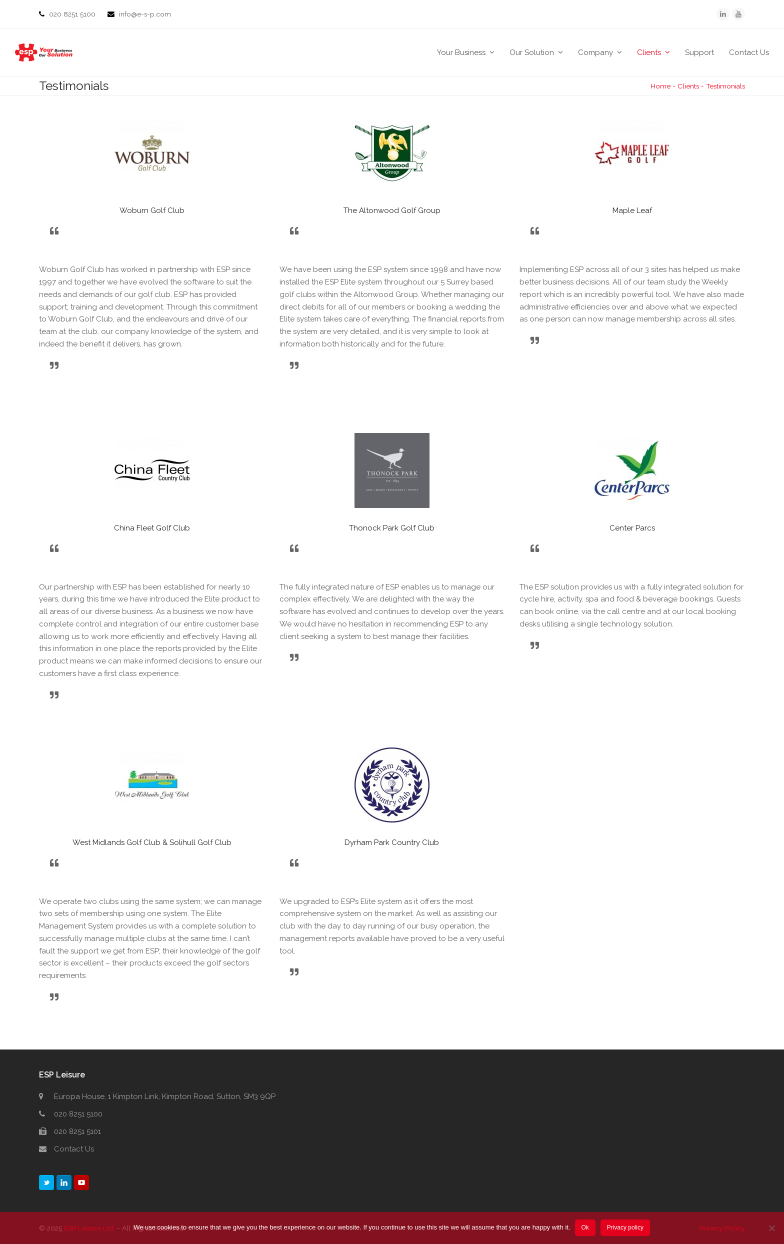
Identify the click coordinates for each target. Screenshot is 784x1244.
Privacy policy (626, 1228)
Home (660, 86)
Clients (688, 86)
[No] (771, 1229)
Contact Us (74, 1149)
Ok (585, 1228)
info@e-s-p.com (145, 14)
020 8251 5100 (73, 14)
